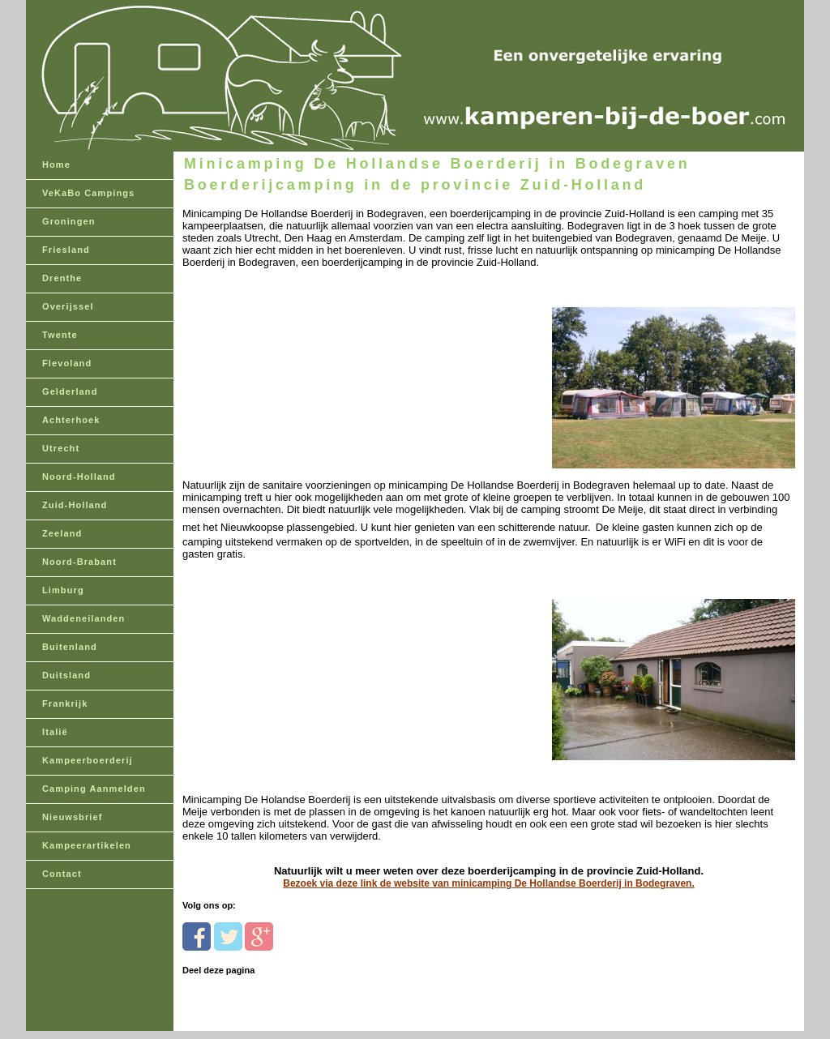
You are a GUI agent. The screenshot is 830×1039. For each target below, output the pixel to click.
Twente (60, 335)
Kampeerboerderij (87, 760)
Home (56, 164)
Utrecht (60, 448)
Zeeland (62, 533)
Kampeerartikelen (86, 845)
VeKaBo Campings (88, 193)
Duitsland (66, 675)
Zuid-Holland (74, 505)
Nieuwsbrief (72, 817)
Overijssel (68, 306)
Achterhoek (71, 420)
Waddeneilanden (83, 618)
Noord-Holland (79, 476)
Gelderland (69, 391)
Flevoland (67, 363)
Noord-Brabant (79, 562)
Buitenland (69, 647)
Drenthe (62, 278)
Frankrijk (65, 703)
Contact (62, 874)
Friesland (66, 249)
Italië (55, 732)
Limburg (63, 590)
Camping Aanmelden (94, 788)
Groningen (69, 221)
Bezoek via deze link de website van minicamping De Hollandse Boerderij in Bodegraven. (488, 883)
